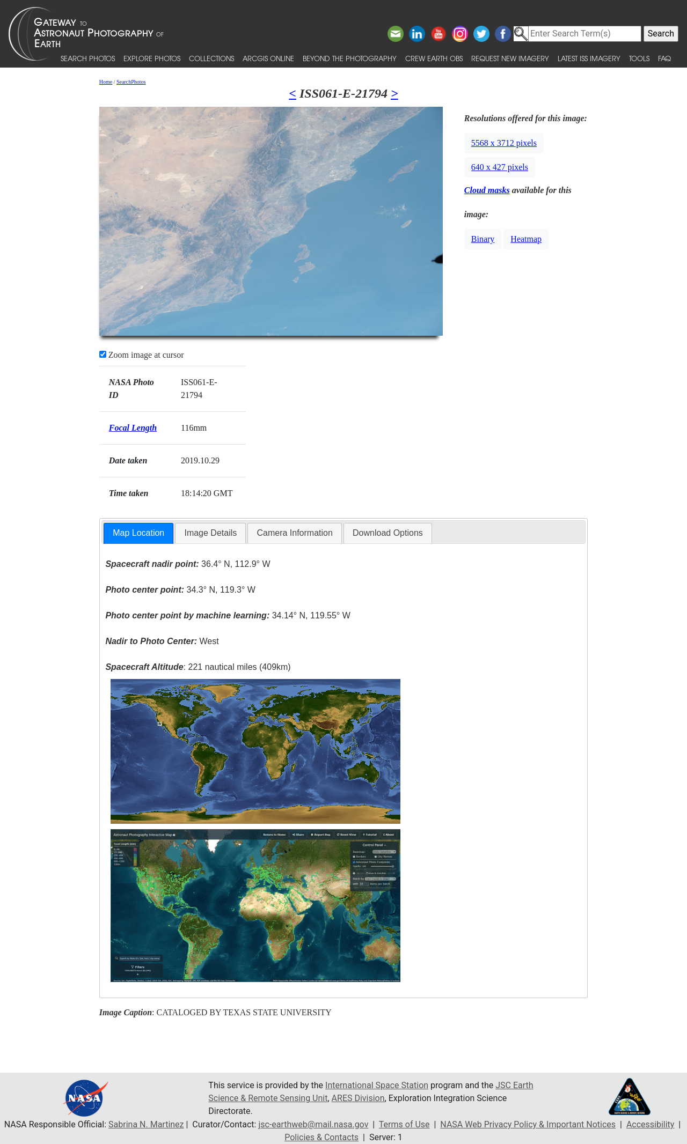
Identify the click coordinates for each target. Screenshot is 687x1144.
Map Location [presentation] (138, 532)
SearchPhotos (130, 82)
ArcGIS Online (268, 58)
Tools (639, 58)
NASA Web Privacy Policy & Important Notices (528, 1124)
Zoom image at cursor (141, 354)
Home (105, 82)
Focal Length (133, 427)
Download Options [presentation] (388, 532)
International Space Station (376, 1085)
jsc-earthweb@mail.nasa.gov (313, 1124)
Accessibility (650, 1124)
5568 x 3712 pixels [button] (504, 142)
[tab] (138, 533)
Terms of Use (404, 1124)
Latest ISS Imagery (589, 58)
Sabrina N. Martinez (146, 1124)
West (161, 641)
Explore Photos (151, 58)
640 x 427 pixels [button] (499, 167)
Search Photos (88, 58)
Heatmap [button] (526, 238)
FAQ (664, 58)
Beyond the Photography (350, 58)
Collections (211, 58)
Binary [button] (483, 238)
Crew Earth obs (434, 58)
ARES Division (358, 1098)
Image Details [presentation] (210, 532)
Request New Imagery (510, 58)
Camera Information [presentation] (294, 532)
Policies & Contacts (321, 1137)
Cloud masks (487, 190)
